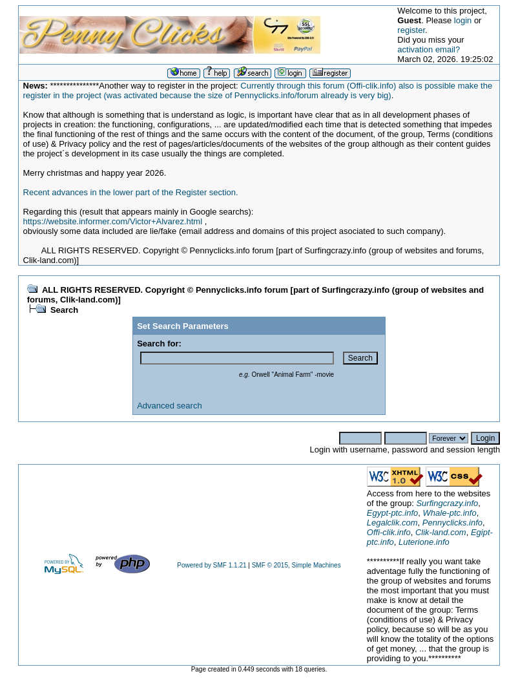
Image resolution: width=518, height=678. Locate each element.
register (411, 30)
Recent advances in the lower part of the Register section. (130, 192)
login (462, 20)
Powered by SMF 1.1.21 (211, 565)
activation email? (428, 49)
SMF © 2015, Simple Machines (296, 565)
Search (64, 310)
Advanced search (169, 405)
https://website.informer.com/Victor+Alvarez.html (113, 221)
